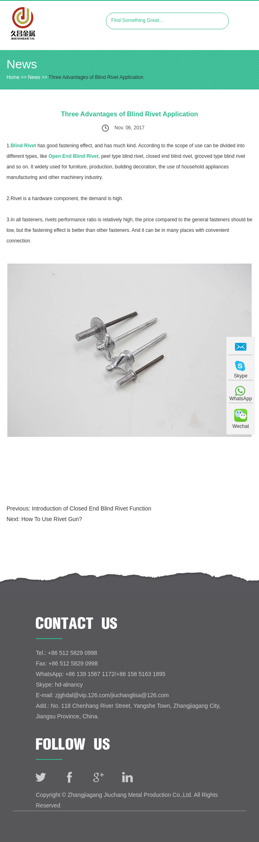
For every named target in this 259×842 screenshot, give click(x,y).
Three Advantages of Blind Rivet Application (95, 77)
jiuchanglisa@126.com (140, 695)
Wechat (241, 426)
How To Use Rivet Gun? (51, 519)
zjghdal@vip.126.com (82, 695)
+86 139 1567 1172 (89, 674)
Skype (240, 376)
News (22, 64)
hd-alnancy (69, 684)
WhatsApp (240, 398)
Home (13, 77)
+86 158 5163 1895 (140, 674)
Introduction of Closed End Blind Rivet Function (91, 508)
